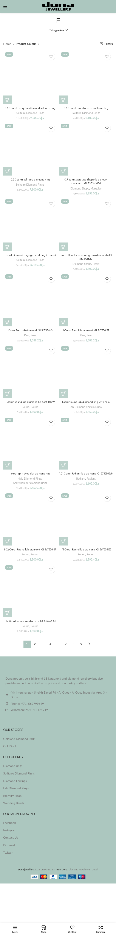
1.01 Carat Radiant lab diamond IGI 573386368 (86, 473)
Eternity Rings (12, 795)
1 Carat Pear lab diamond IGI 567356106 (30, 330)
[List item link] (58, 703)
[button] (7, 99)
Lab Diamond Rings (16, 788)
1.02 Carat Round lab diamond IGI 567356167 (30, 549)
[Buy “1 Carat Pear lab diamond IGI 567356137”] (63, 322)
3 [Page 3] (42, 644)
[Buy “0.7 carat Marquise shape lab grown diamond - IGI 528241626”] (63, 171)
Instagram (9, 830)
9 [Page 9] (81, 644)
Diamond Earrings (15, 781)
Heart (96, 263)
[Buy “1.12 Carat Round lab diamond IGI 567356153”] (7, 612)
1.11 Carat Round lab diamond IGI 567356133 (86, 549)
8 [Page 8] (73, 644)
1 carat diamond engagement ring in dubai (30, 255)
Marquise (95, 188)
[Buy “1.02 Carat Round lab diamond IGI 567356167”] (7, 541)
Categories (56, 30)
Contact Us (10, 837)
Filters (109, 43)
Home (7, 43)
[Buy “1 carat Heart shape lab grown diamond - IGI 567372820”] (63, 246)
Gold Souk (10, 746)
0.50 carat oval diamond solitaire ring (86, 108)
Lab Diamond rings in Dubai (86, 407)
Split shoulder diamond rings (30, 483)
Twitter (7, 852)
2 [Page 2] (35, 644)
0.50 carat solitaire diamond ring (30, 179)
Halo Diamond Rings (30, 478)
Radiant (80, 478)
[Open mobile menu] (5, 6)
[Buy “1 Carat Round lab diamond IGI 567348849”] (7, 393)
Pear (26, 335)
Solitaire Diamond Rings (30, 113)
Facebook (9, 822)
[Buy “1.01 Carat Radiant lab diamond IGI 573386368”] (63, 465)
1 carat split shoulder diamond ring (30, 473)
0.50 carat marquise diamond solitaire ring (30, 108)
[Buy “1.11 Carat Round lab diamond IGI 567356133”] (63, 541)
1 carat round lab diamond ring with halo (86, 401)
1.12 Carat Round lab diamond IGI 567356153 (30, 621)
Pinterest (9, 845)
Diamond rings (12, 766)
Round (25, 407)
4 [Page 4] (50, 644)
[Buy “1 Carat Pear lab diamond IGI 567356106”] (7, 322)
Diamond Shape (79, 188)
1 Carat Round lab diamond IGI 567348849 (30, 401)
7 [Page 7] (66, 644)
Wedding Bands (13, 803)
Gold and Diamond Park (19, 739)
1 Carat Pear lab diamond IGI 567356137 (86, 330)
